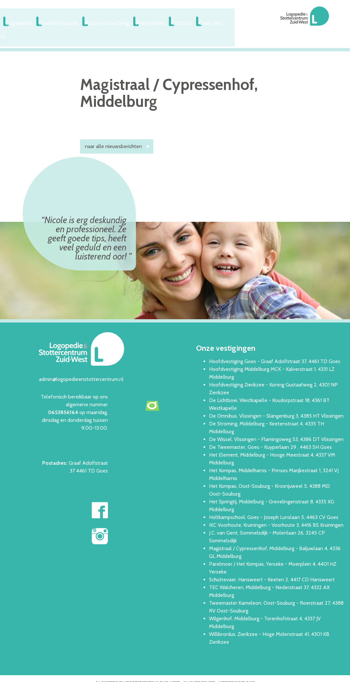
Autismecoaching (161, 22)
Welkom (37, 22)
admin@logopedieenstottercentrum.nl (81, 365)
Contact (240, 22)
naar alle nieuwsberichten (113, 132)
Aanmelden (205, 22)
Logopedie (70, 22)
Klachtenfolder (199, 668)
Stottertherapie (112, 22)
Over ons (272, 22)
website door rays (237, 668)
